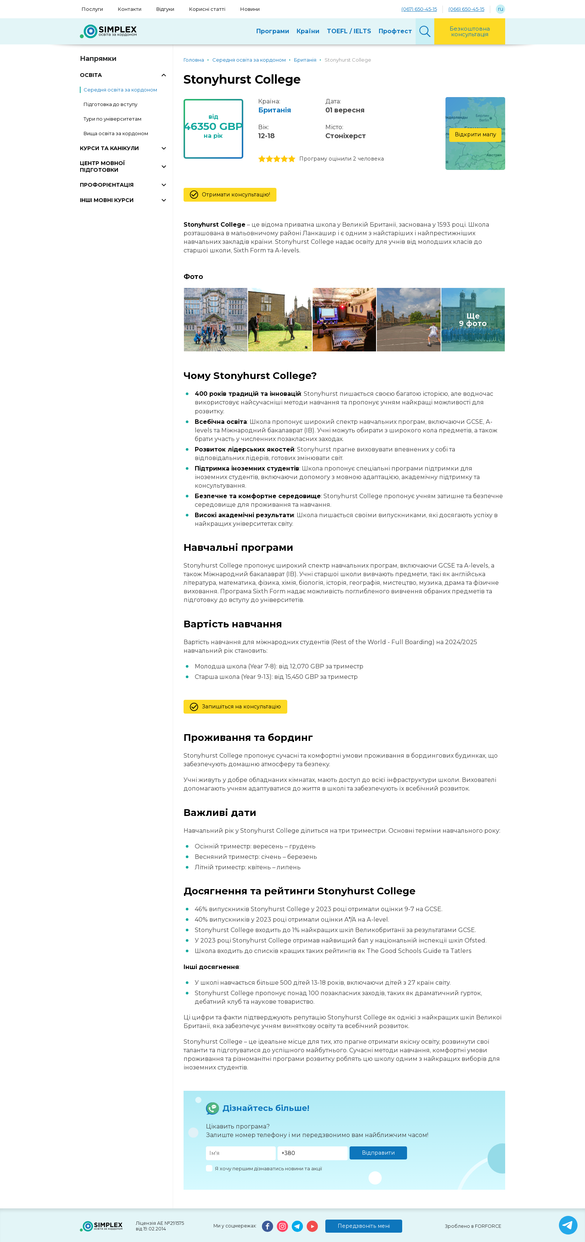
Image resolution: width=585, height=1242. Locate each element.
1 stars (262, 159)
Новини (250, 9)
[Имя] (241, 1153)
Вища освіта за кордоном (116, 133)
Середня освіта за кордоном (120, 90)
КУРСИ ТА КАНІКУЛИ (109, 148)
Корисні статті (207, 9)
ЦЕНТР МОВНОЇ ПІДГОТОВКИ (102, 166)
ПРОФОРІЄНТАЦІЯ (107, 184)
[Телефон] (313, 1153)
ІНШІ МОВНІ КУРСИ (107, 200)
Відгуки (165, 9)
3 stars (277, 159)
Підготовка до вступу (110, 104)
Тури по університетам (112, 119)
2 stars (269, 159)
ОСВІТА (91, 75)
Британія (274, 110)
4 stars (284, 159)
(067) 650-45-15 (419, 9)
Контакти (129, 9)
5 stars (291, 159)
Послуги (92, 9)
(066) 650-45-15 (466, 9)
